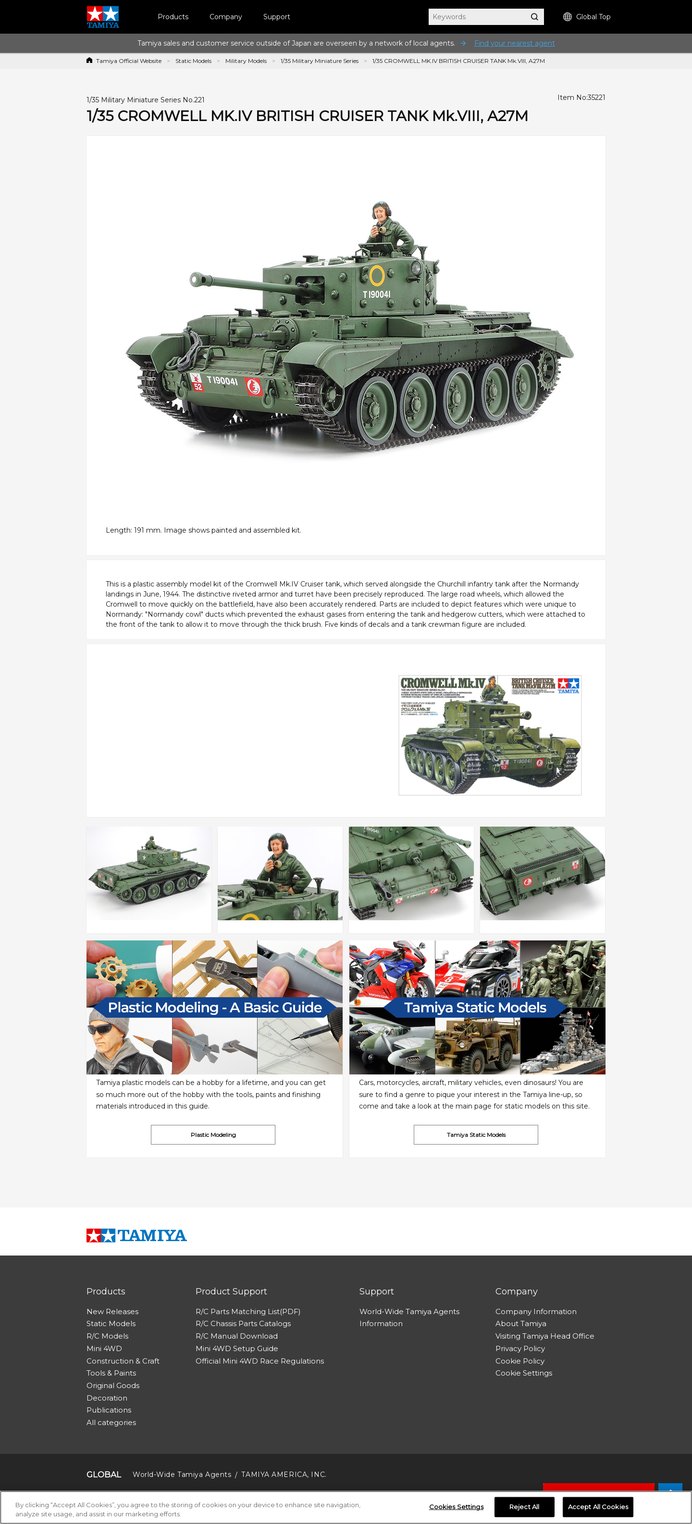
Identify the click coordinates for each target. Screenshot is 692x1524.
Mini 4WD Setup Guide (237, 1348)
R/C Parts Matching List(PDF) (248, 1311)
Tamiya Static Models (476, 1134)
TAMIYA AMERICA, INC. (283, 1474)
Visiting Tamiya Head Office (544, 1336)
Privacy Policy (520, 1348)
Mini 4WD (104, 1348)
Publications (108, 1409)
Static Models (193, 60)
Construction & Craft (123, 1361)
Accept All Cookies (598, 1507)
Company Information (536, 1311)
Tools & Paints (111, 1373)
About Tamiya (520, 1323)
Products (173, 16)
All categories (111, 1422)
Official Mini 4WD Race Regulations (260, 1361)
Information (381, 1323)
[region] (346, 1507)
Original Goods (112, 1385)
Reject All (524, 1507)
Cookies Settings (456, 1507)
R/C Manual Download (237, 1336)
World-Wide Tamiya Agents (409, 1311)
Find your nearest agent (514, 43)
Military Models (246, 60)
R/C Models (107, 1336)
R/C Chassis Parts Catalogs (243, 1323)
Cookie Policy (519, 1361)
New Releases (112, 1311)
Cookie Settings (523, 1373)
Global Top (587, 17)
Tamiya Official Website (128, 60)
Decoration (106, 1397)
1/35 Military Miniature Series (319, 60)
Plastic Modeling (213, 1134)
